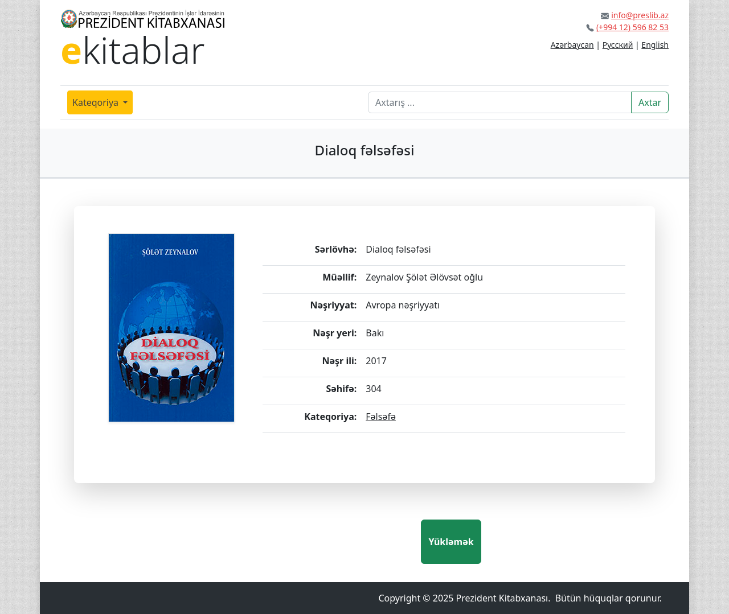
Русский (618, 44)
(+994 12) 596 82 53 (632, 27)
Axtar (649, 102)
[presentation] (334, 542)
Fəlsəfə (381, 416)
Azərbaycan (572, 44)
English (655, 44)
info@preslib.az (640, 15)
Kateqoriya (96, 102)
